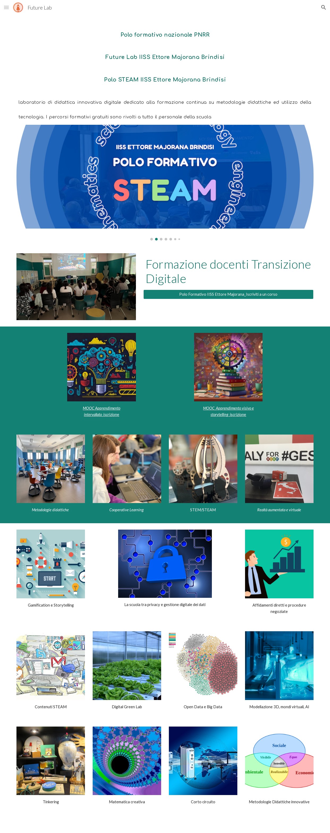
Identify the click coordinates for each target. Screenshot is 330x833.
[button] (6, 7)
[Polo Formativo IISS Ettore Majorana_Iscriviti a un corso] (228, 294)
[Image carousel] (164, 183)
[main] (164, 73)
